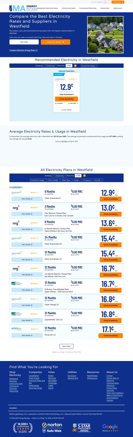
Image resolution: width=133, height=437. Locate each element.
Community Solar (68, 8)
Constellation (34, 376)
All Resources (92, 378)
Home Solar (104, 8)
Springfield (52, 380)
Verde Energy (34, 385)
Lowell (50, 385)
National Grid (73, 378)
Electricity (51, 66)
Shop (55, 42)
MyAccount (118, 8)
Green (76, 180)
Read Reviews (92, 376)
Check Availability (111, 335)
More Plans (66, 346)
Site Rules (110, 390)
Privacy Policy (112, 388)
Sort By (97, 180)
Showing (39, 66)
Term (53, 180)
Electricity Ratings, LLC (54, 414)
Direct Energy (34, 378)
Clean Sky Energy (35, 388)
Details (67, 110)
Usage (88, 65)
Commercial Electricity (87, 8)
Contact (110, 376)
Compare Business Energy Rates (23, 50)
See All (50, 388)
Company (87, 180)
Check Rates (118, 2)
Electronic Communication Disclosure (113, 383)
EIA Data (64, 141)
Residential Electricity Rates (47, 8)
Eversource (72, 376)
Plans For (61, 66)
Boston (51, 376)
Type (66, 180)
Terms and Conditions (115, 393)
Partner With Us (113, 378)
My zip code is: (96, 2)
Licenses (110, 400)
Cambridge (52, 383)
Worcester (52, 378)
